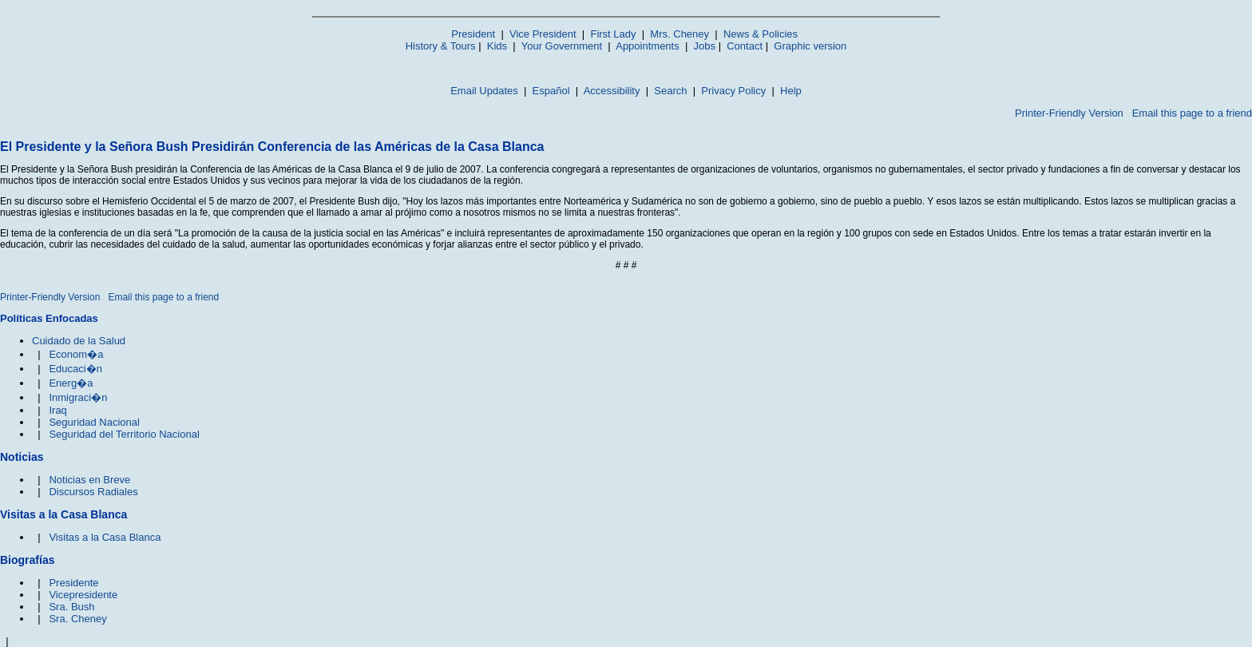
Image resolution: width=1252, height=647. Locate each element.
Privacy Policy (733, 91)
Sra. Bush (71, 607)
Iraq (57, 410)
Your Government (561, 46)
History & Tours (441, 46)
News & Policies (760, 34)
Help (791, 91)
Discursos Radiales (93, 492)
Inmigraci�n (78, 397)
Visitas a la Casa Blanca (104, 537)
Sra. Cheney (77, 619)
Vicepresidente (83, 595)
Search (670, 91)
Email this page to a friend (1192, 113)
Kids (497, 46)
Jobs (704, 46)
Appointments (647, 46)
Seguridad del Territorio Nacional (124, 434)
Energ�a (71, 383)
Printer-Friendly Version (1069, 113)
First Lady (613, 34)
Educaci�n (75, 369)
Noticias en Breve (89, 480)
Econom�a (76, 354)
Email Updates (484, 91)
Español (551, 91)
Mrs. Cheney (679, 34)
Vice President (542, 34)
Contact (745, 46)
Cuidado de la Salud (78, 341)
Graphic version (810, 46)
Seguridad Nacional (94, 422)
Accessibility (612, 91)
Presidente (73, 583)
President (473, 34)
